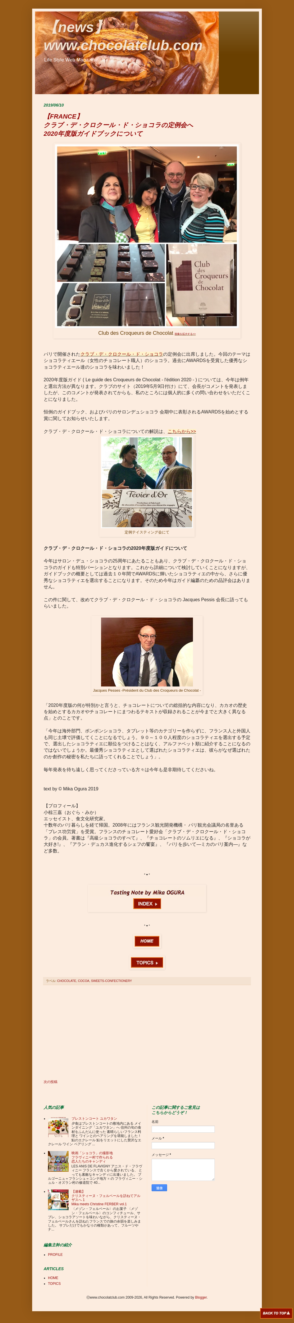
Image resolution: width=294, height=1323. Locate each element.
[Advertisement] (147, 1032)
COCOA (83, 980)
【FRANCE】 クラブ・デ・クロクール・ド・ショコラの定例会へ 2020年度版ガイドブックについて (118, 125)
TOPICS (54, 1284)
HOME (53, 1278)
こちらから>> (182, 431)
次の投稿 (50, 1082)
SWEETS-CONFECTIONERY (111, 980)
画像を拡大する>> (185, 333)
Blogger (201, 1297)
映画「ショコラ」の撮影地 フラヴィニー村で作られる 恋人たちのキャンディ (92, 1157)
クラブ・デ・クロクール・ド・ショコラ (121, 354)
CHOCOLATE (66, 980)
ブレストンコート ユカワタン (94, 1119)
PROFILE (55, 1255)
